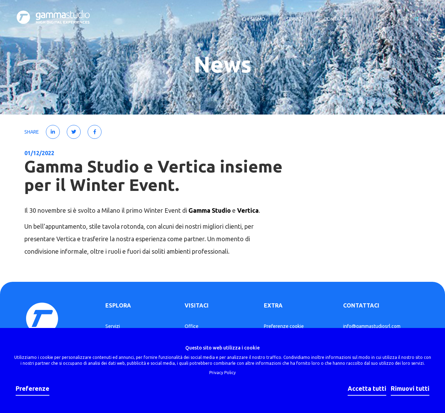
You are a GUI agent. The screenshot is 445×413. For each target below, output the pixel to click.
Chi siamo (253, 19)
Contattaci (337, 19)
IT (416, 19)
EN (424, 19)
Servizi (293, 19)
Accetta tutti (367, 388)
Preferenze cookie (284, 326)
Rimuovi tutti (410, 388)
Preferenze (32, 388)
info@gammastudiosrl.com (371, 326)
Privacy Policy (222, 372)
